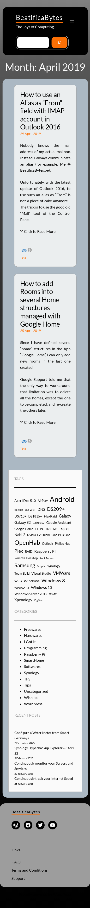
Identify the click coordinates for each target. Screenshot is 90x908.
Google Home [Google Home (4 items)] (23, 529)
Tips (23, 258)
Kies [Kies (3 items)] (48, 529)
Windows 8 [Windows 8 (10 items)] (53, 580)
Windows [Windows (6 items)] (32, 580)
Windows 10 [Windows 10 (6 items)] (41, 587)
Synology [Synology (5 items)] (53, 566)
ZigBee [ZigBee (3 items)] (38, 600)
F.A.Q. (16, 862)
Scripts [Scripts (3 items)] (41, 566)
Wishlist (31, 697)
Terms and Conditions (30, 870)
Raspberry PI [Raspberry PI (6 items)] (45, 551)
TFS (27, 679)
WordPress (62, 894)
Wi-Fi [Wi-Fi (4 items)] (18, 581)
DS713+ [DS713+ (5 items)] (20, 516)
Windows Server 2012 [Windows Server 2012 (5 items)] (30, 594)
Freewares (32, 629)
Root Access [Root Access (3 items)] (47, 558)
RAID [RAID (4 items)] (28, 551)
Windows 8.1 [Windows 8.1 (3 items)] (21, 587)
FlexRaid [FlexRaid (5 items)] (50, 516)
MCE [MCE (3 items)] (56, 529)
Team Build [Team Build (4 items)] (22, 573)
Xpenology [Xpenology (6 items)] (23, 599)
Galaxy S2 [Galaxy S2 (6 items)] (22, 522)
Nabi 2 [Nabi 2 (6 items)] (19, 534)
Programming (35, 648)
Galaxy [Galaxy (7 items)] (65, 515)
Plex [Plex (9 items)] (18, 551)
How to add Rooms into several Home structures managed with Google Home (40, 304)
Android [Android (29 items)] (62, 499)
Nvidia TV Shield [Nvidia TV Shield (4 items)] (38, 535)
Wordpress (33, 703)
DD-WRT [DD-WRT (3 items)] (30, 509)
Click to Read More (39, 231)
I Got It (30, 641)
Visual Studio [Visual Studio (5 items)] (41, 573)
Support (18, 878)
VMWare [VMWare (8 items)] (61, 573)
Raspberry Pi (34, 654)
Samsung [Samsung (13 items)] (24, 565)
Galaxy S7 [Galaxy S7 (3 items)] (38, 522)
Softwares (32, 666)
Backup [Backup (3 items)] (18, 509)
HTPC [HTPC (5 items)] (39, 529)
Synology (31, 672)
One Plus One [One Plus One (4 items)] (61, 535)
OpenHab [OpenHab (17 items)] (27, 542)
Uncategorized (36, 691)
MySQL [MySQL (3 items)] (65, 529)
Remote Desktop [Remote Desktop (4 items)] (26, 558)
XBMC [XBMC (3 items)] (53, 594)
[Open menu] (72, 21)
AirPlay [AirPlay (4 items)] (43, 501)
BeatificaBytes (39, 17)
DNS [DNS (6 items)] (41, 509)
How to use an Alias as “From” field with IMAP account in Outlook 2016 (42, 111)
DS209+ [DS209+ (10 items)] (56, 509)
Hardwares (33, 635)
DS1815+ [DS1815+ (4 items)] (35, 516)
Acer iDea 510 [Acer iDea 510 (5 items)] (25, 500)
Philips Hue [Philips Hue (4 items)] (62, 543)
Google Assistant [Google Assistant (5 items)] (58, 522)
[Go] (59, 42)
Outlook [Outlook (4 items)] (47, 543)
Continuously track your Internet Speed (43, 778)
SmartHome (34, 660)
